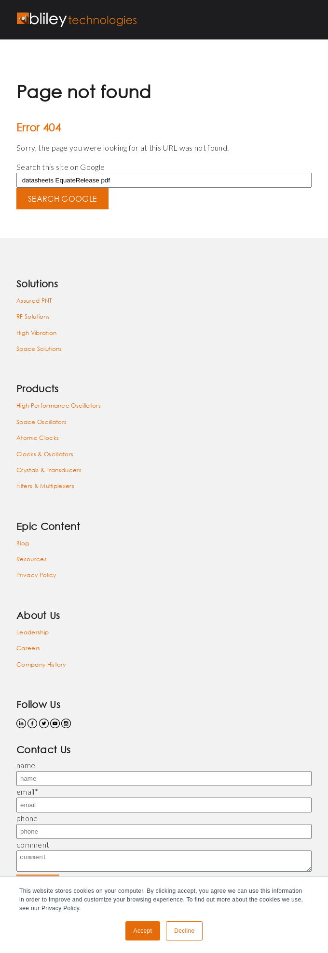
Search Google (62, 198)
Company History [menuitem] (41, 664)
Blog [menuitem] (22, 543)
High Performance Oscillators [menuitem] (58, 405)
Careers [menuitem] (28, 648)
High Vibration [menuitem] (36, 333)
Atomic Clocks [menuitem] (37, 438)
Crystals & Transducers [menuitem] (49, 470)
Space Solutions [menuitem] (39, 349)
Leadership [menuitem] (32, 632)
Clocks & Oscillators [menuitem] (44, 454)
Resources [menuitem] (31, 559)
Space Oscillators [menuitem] (41, 422)
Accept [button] (143, 930)
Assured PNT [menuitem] (34, 300)
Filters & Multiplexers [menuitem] (45, 486)
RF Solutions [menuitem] (33, 316)
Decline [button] (184, 930)
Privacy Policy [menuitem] (36, 575)
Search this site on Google (60, 166)
